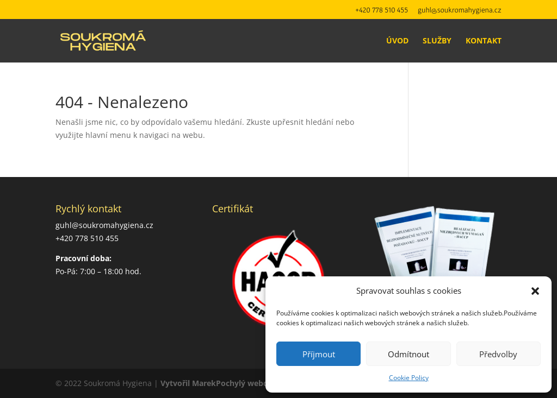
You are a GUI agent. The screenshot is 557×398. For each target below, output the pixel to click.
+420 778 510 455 (381, 10)
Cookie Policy (409, 377)
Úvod (397, 41)
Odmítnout (408, 354)
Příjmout (318, 354)
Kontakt (484, 41)
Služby (437, 41)
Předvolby (498, 354)
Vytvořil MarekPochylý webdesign (224, 383)
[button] (535, 291)
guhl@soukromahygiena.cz (459, 10)
